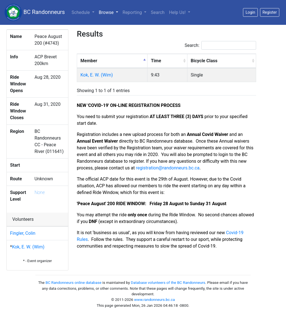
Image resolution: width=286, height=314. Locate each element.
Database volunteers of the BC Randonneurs (168, 282)
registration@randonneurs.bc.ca (167, 168)
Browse (109, 12)
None (39, 192)
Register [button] (270, 12)
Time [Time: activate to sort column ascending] (156, 60)
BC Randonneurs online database (73, 282)
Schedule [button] (81, 12)
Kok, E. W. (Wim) (28, 247)
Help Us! (178, 12)
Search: (220, 45)
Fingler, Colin (22, 233)
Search (158, 12)
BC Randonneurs (34, 12)
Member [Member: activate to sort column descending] (88, 60)
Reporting (133, 12)
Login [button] (250, 12)
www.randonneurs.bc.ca (154, 299)
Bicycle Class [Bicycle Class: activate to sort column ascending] (204, 60)
